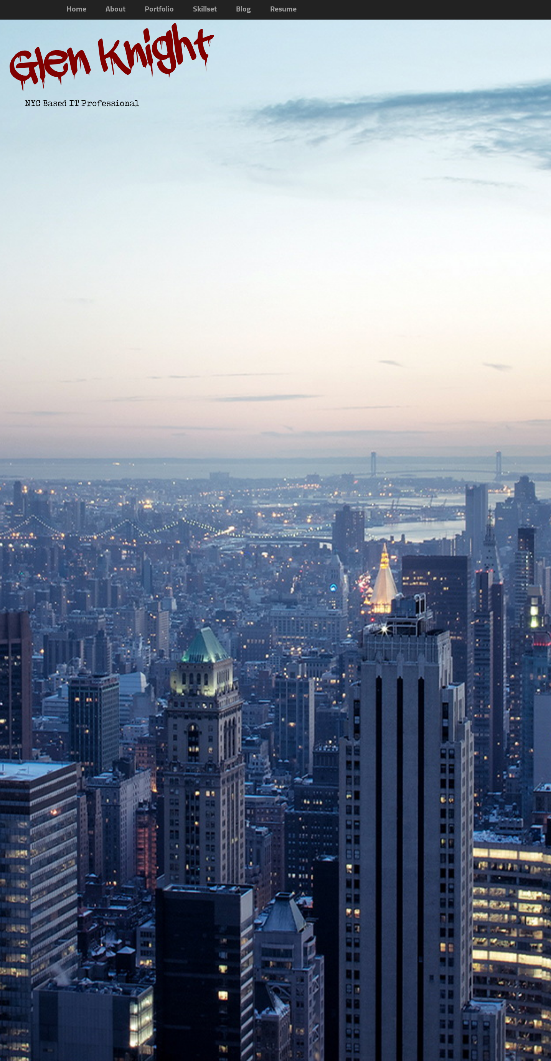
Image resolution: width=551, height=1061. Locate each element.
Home (76, 9)
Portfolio (159, 9)
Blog (243, 9)
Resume (283, 9)
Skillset (205, 9)
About (115, 9)
